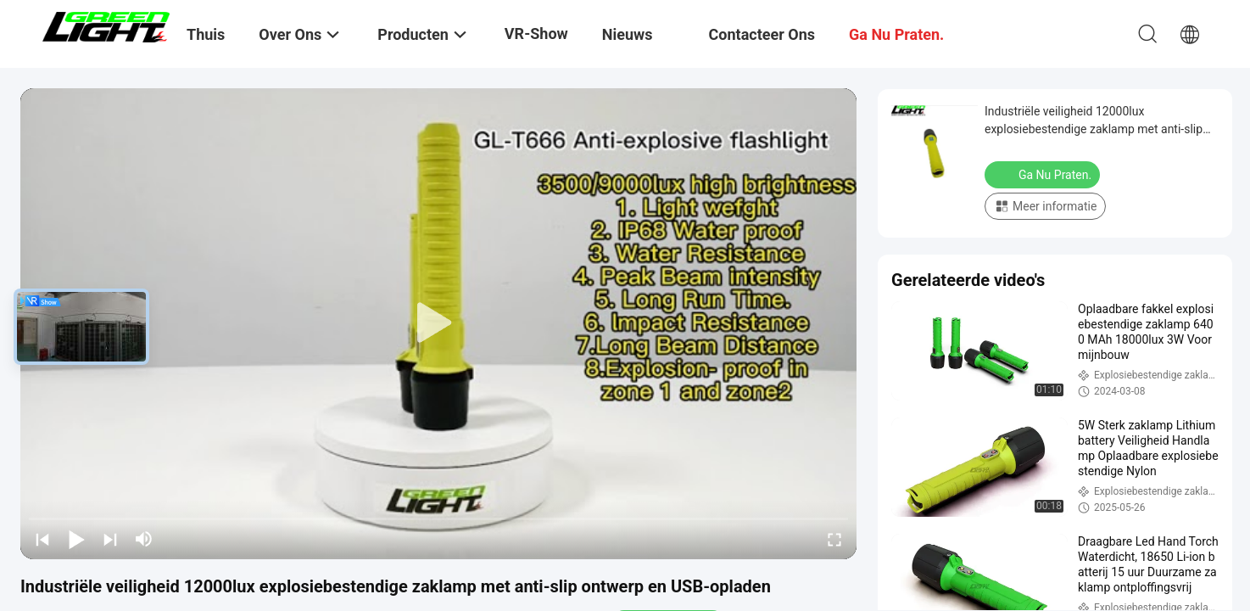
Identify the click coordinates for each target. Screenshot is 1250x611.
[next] (110, 539)
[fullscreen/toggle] (834, 539)
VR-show (536, 33)
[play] (438, 323)
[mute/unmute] (144, 539)
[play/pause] (76, 539)
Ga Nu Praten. (1043, 173)
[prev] (42, 539)
